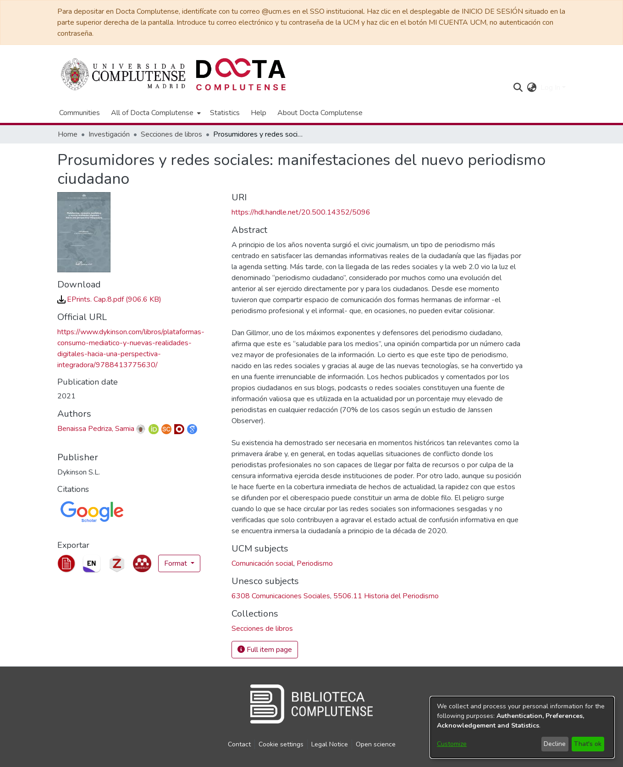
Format (176, 563)
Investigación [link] (109, 134)
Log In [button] (551, 88)
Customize (452, 743)
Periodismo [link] (315, 563)
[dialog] (522, 727)
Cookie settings (281, 744)
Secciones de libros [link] (171, 134)
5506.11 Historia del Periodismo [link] (386, 596)
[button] (518, 87)
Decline (555, 743)
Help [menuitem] (258, 113)
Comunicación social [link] (262, 563)
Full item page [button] (264, 650)
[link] (109, 299)
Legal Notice (329, 744)
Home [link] (67, 134)
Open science (376, 744)
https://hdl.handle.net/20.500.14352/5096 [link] (301, 212)
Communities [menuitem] (79, 113)
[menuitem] (155, 112)
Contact (239, 744)
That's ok (587, 743)
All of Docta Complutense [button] (152, 113)
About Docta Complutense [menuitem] (320, 113)
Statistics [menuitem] (225, 113)
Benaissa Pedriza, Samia (95, 429)
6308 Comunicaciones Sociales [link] (281, 596)
